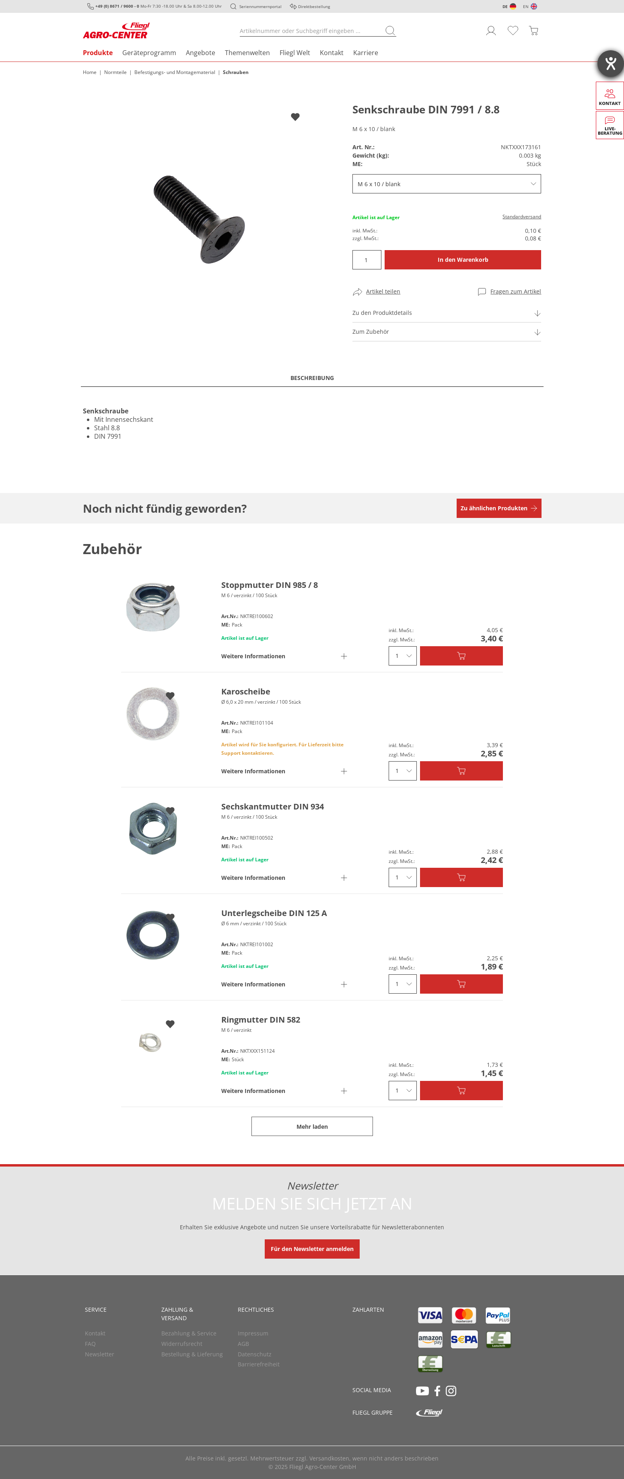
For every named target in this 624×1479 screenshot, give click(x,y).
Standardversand (521, 216)
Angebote (200, 52)
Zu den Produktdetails (382, 312)
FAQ (90, 1344)
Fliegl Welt (295, 52)
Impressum (253, 1333)
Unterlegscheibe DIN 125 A (274, 913)
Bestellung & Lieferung (192, 1354)
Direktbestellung (314, 6)
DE (505, 6)
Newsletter (99, 1354)
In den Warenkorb (463, 259)
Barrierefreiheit (259, 1364)
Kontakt (332, 52)
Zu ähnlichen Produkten (494, 508)
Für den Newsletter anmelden (312, 1249)
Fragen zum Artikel (515, 291)
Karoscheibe (245, 691)
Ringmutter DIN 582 (260, 1019)
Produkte (98, 52)
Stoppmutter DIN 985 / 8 (269, 584)
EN (526, 6)
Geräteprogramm (149, 52)
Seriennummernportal (260, 6)
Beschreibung (312, 378)
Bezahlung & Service (188, 1333)
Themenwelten (247, 52)
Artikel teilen (383, 291)
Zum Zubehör (370, 331)
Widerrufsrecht (181, 1344)
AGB (243, 1344)
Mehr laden (312, 1126)
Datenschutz (255, 1354)
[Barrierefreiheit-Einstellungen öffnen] (610, 63)
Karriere (365, 52)
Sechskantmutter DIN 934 (272, 806)
